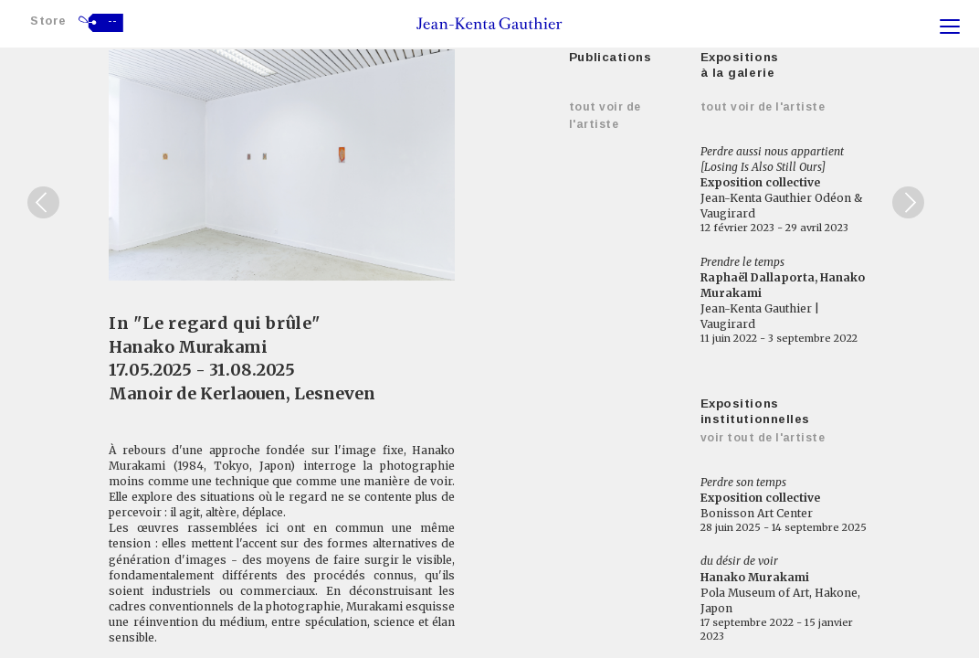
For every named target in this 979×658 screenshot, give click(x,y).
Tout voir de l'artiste (763, 107)
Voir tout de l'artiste (763, 437)
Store (48, 20)
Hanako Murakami (188, 346)
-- (113, 21)
